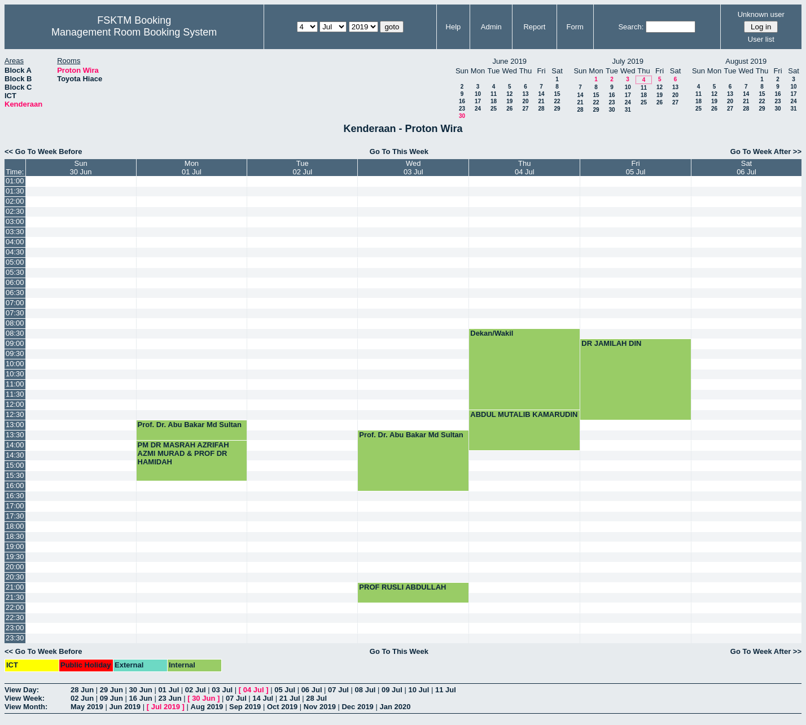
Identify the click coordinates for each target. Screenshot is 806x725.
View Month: (26, 706)
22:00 (15, 607)
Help (453, 27)
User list (761, 39)
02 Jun (82, 698)
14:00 (15, 445)
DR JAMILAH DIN (611, 343)
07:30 (15, 313)
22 (557, 101)
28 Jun (82, 690)
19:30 (15, 556)
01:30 (15, 191)
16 (462, 101)
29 (557, 109)
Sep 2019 (245, 706)
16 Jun (140, 698)
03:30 (15, 231)
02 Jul (195, 690)
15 (557, 94)
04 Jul (253, 690)
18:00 (15, 526)
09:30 (15, 353)
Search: (630, 27)
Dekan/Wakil (491, 333)
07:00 (15, 302)
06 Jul (311, 690)
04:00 (15, 242)
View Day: (22, 690)
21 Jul (289, 698)
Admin (491, 27)
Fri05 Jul (636, 167)
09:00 (15, 343)
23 (462, 109)
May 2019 (87, 706)
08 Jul (365, 690)
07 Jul (338, 690)
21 (541, 101)
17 (478, 101)
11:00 (15, 384)
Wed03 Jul (413, 167)
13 (525, 94)
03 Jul (222, 690)
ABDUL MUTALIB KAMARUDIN (523, 414)
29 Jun (111, 690)
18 (493, 101)
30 (462, 116)
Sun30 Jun (81, 167)
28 (541, 109)
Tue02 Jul (302, 167)
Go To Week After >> (765, 151)
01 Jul (168, 690)
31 (628, 110)
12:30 (15, 414)
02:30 (15, 211)
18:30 (15, 536)
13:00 (15, 424)
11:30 (15, 394)
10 (478, 94)
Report (534, 27)
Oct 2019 (282, 706)
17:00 (15, 506)
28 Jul (316, 698)
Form (574, 27)
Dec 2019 (357, 706)
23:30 (15, 638)
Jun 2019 (125, 706)
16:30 (15, 495)
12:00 (15, 404)
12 (509, 94)
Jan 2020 (394, 706)
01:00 (15, 181)
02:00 (15, 201)
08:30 (15, 333)
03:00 (15, 221)
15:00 (15, 465)
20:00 (15, 567)
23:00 (15, 627)
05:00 (15, 262)
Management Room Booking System (134, 32)
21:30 (15, 597)
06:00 (15, 282)
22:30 (15, 617)
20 (525, 101)
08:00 (15, 323)
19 (509, 101)
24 (478, 109)
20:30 (15, 577)
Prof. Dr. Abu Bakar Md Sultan (190, 424)
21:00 (15, 587)
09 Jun (111, 698)
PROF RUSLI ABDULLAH (402, 587)
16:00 (15, 485)
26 (509, 109)
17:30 (15, 516)
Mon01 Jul (192, 167)
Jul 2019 (165, 706)
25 (493, 109)
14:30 (15, 455)
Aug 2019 (207, 706)
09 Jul (392, 690)
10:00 (15, 363)
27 (525, 109)
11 (493, 94)
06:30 (15, 292)
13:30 (15, 434)
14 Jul (262, 698)
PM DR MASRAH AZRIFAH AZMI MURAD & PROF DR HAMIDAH (183, 453)
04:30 (15, 252)
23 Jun (169, 698)
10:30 (15, 374)
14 (541, 94)
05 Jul (284, 690)
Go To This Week (399, 151)
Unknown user (761, 14)
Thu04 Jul (525, 167)
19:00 (15, 546)
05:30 (15, 272)
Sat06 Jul (746, 167)
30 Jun (140, 690)
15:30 (15, 475)
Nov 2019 (320, 706)
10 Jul (419, 690)
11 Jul (445, 690)
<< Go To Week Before (43, 151)
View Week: (25, 698)
